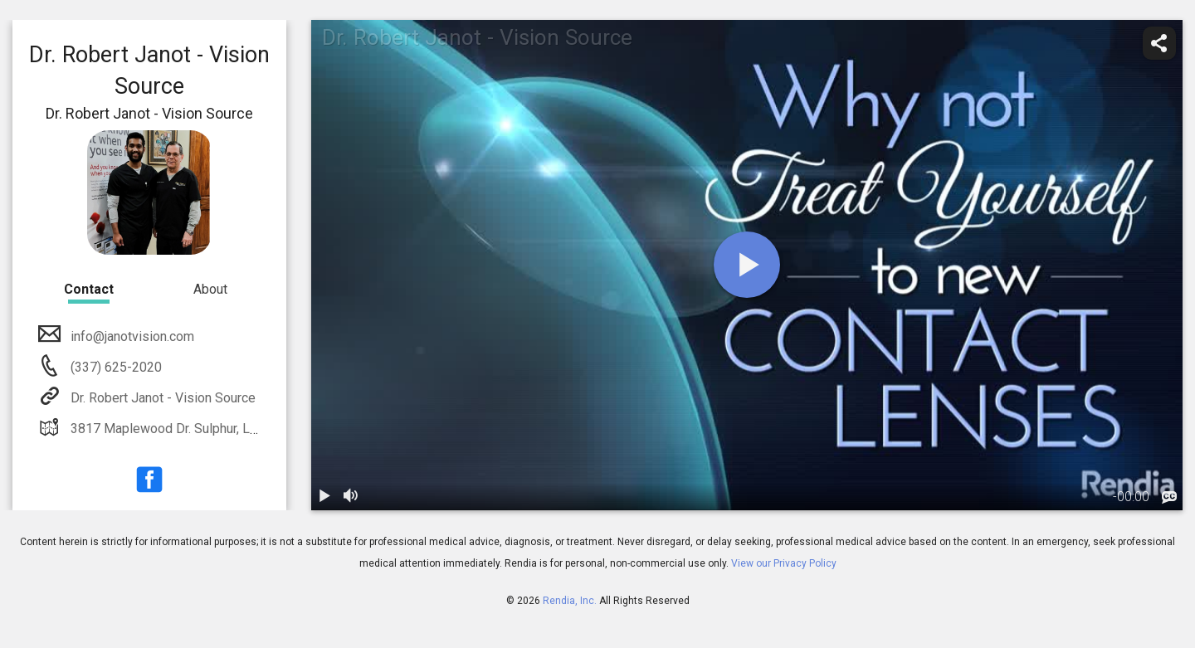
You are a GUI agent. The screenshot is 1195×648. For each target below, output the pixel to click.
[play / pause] (324, 497)
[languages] (1169, 498)
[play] (747, 264)
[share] (1159, 43)
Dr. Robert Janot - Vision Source (161, 398)
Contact (89, 289)
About (210, 289)
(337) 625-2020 (114, 367)
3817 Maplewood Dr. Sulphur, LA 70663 (183, 428)
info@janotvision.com (130, 336)
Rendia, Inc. (570, 601)
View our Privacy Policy (783, 563)
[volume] (351, 497)
